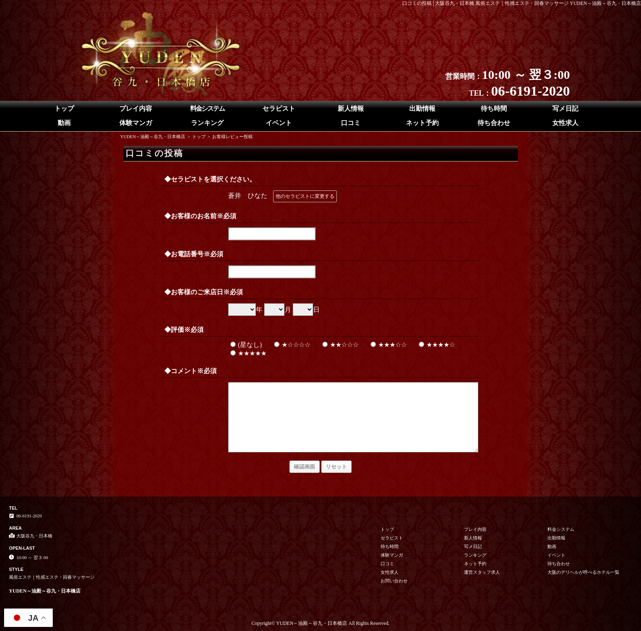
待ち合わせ (493, 122)
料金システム (207, 108)
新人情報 (351, 108)
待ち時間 (494, 108)
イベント (279, 122)
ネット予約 (422, 122)
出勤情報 (422, 108)
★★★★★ (247, 353)
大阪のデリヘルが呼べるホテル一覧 (583, 572)
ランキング (207, 122)
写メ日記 (565, 108)
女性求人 (565, 122)
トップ (64, 108)
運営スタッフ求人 (482, 572)
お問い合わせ (394, 580)
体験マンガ (135, 122)
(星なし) (245, 344)
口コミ (351, 122)
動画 (64, 122)
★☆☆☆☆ (291, 344)
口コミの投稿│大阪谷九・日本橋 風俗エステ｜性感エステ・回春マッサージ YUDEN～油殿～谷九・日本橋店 (521, 3)
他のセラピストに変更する (305, 196)
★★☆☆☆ (339, 344)
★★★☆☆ (387, 344)
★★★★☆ (436, 344)
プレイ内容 (135, 108)
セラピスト (278, 108)
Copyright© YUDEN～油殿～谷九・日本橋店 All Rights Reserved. (320, 623)
